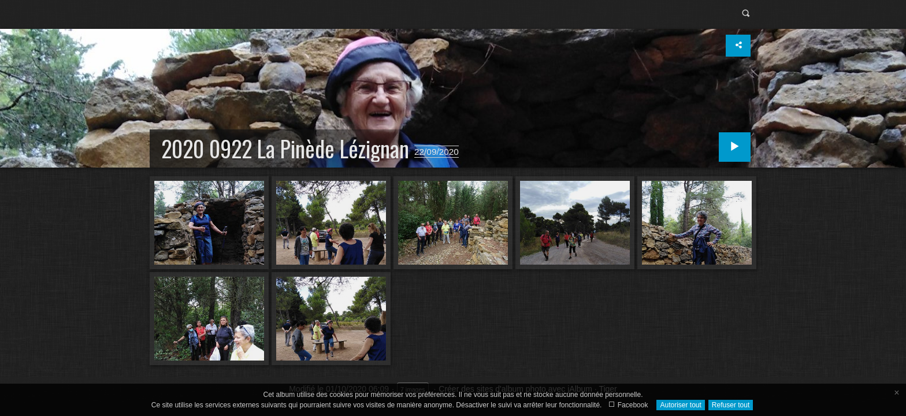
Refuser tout (730, 405)
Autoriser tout (680, 405)
